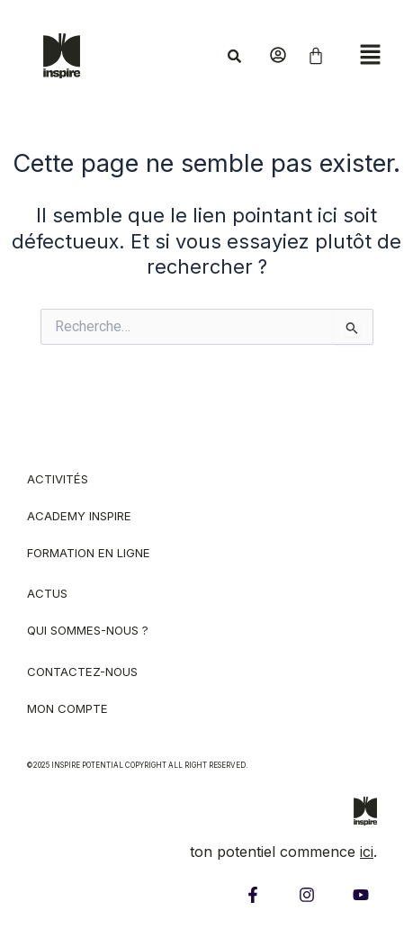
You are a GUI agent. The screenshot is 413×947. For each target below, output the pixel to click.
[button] (370, 55)
